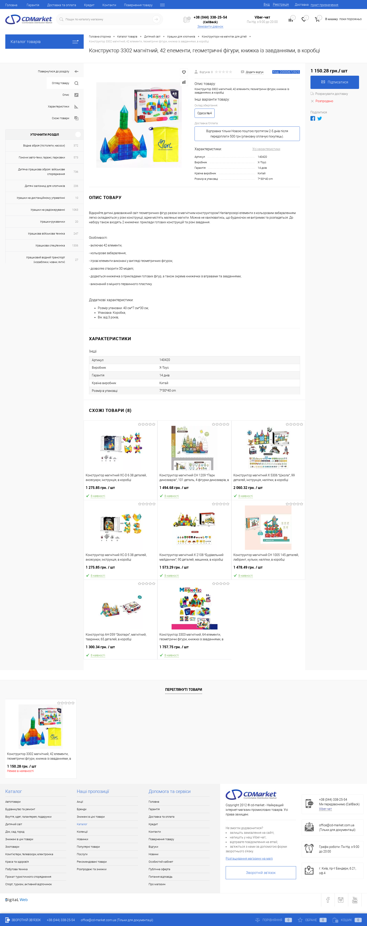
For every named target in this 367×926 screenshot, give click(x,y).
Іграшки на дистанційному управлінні (41, 197)
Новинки (82, 839)
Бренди (81, 809)
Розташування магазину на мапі (249, 858)
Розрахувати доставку (329, 94)
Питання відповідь (160, 876)
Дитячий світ (13, 824)
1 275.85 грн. (120, 489)
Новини (153, 854)
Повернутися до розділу (58, 71)
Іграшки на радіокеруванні (48, 209)
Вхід (267, 4)
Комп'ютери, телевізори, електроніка (29, 854)
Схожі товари (65, 118)
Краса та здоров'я (17, 861)
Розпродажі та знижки (91, 869)
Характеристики (63, 107)
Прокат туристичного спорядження (28, 876)
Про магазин (157, 884)
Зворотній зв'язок (261, 873)
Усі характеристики (266, 149)
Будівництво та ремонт (20, 809)
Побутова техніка (16, 869)
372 (76, 145)
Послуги (82, 854)
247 (76, 233)
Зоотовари (12, 846)
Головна (11, 5)
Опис (70, 95)
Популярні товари (88, 846)
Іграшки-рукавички (52, 221)
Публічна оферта (159, 869)
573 (76, 157)
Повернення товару (138, 5)
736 (76, 171)
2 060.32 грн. (268, 489)
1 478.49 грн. (268, 569)
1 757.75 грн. (194, 649)
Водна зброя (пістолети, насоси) (44, 145)
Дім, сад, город (14, 831)
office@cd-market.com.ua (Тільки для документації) (117, 920)
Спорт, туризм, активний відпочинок (28, 884)
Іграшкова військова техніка (46, 233)
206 (76, 186)
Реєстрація (281, 4)
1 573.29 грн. (194, 569)
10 (76, 197)
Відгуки (153, 846)
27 (76, 259)
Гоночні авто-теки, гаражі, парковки (42, 157)
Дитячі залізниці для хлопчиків (45, 186)
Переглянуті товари (183, 689)
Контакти (109, 5)
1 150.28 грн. (21, 766)
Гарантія (33, 5)
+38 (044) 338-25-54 (210, 17)
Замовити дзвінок (210, 26)
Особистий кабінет (161, 861)
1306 (75, 245)
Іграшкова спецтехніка (50, 245)
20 (76, 221)
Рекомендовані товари (92, 861)
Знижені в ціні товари (19, 839)
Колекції (82, 831)
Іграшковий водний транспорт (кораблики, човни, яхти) (45, 260)
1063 (75, 209)
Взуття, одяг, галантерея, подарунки (28, 816)
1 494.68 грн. (194, 489)
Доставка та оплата (61, 5)
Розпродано (321, 101)
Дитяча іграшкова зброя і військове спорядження (41, 172)
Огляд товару (65, 83)
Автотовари (13, 801)
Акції (80, 801)
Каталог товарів (44, 41)
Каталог (82, 824)
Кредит (89, 5)
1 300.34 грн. (120, 649)
